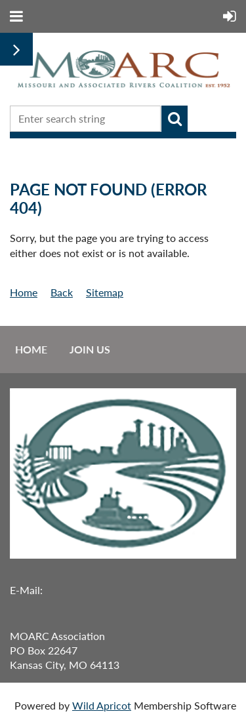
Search (174, 119)
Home (23, 292)
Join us (90, 349)
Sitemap (104, 292)
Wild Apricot (101, 705)
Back (62, 292)
